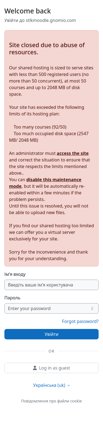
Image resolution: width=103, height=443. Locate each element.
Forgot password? (80, 321)
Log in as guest (51, 368)
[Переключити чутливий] (92, 308)
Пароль (12, 298)
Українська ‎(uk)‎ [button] (49, 385)
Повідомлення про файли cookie (51, 401)
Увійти (51, 334)
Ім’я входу (15, 274)
